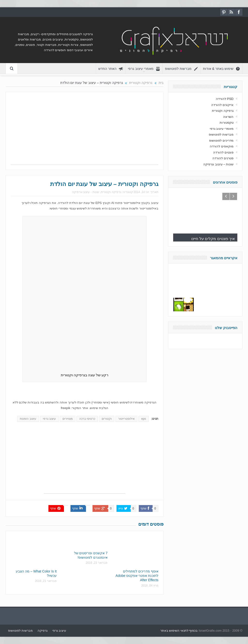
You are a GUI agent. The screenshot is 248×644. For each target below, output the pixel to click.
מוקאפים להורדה (221, 146)
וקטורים (107, 418)
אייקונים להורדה (222, 105)
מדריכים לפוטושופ (221, 140)
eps (143, 418)
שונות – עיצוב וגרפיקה (218, 164)
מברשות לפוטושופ (181, 69)
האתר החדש (110, 69)
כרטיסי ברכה (87, 418)
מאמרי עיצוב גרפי (144, 69)
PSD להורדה (224, 99)
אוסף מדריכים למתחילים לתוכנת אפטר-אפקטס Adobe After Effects (137, 575)
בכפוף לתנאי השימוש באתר (179, 630)
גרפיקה (42, 630)
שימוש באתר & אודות (221, 69)
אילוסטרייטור (126, 418)
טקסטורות (226, 122)
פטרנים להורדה (222, 158)
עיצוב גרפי (49, 418)
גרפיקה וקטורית (111, 192)
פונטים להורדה (223, 152)
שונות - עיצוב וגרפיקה (85, 192)
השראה (228, 117)
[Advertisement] (84, 131)
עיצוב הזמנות (28, 418)
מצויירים (67, 418)
